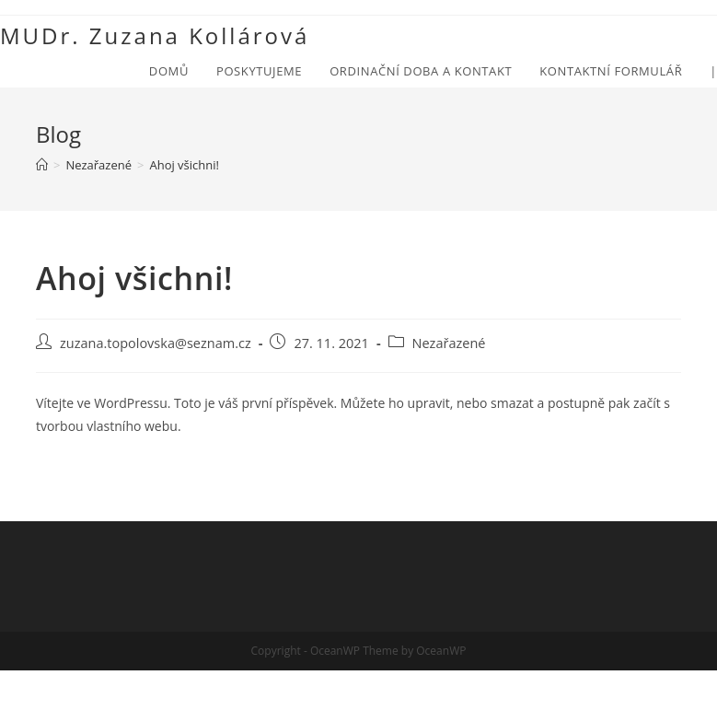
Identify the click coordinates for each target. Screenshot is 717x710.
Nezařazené (449, 343)
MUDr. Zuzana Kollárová (154, 35)
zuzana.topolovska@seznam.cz (155, 343)
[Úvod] (42, 165)
